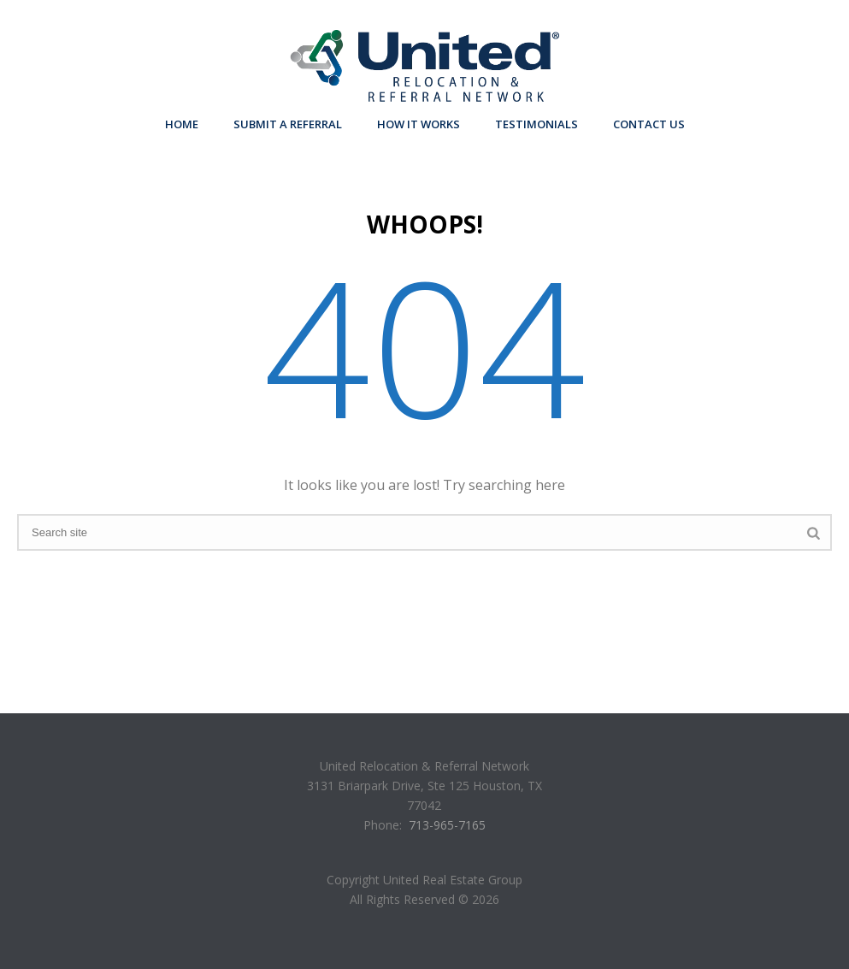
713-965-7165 (447, 825)
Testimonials (536, 124)
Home (181, 124)
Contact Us (649, 124)
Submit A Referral (287, 124)
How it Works (418, 124)
